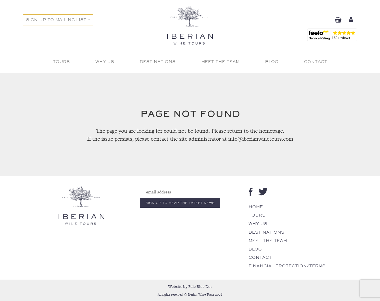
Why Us (258, 223)
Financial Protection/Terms (287, 266)
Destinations (266, 232)
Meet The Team (268, 240)
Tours (257, 215)
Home (256, 207)
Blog (255, 249)
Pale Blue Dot (200, 286)
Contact (260, 257)
